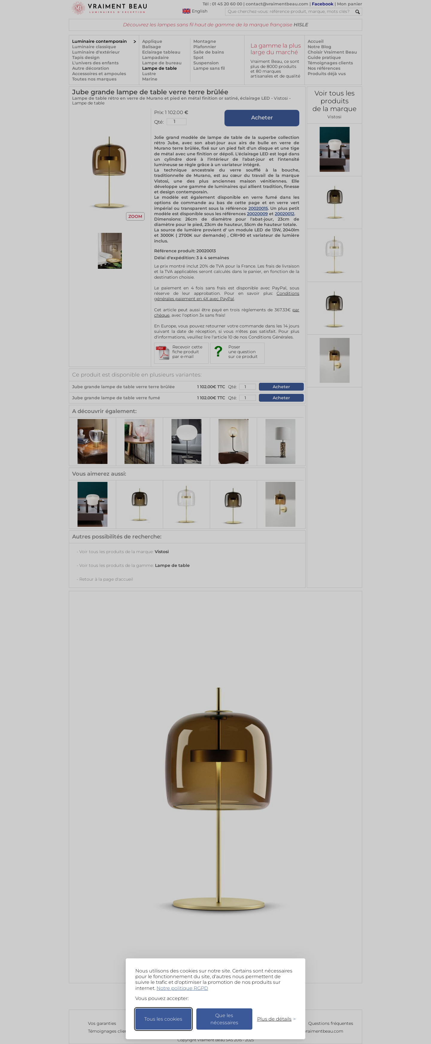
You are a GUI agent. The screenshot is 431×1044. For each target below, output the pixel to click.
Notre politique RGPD (182, 988)
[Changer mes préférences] (273, 1019)
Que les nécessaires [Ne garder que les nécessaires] (224, 1019)
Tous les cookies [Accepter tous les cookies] (163, 1019)
